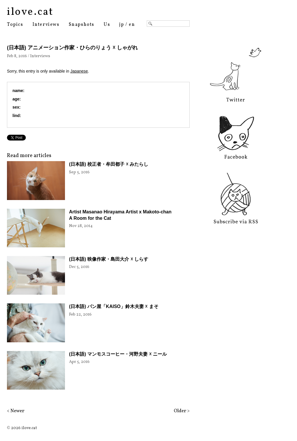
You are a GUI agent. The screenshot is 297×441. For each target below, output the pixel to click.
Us (107, 24)
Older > (182, 411)
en (132, 24)
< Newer (15, 411)
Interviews (45, 24)
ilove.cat (30, 12)
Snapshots (81, 24)
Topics (15, 24)
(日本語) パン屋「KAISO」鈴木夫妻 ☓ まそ (113, 306)
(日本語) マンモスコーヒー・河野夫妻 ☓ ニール (118, 354)
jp (121, 24)
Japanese (79, 71)
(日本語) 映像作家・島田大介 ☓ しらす (108, 259)
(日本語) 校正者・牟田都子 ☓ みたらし (108, 164)
